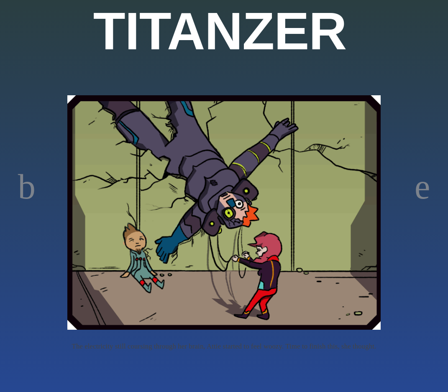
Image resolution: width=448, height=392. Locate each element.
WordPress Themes (432, 386)
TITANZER (220, 31)
